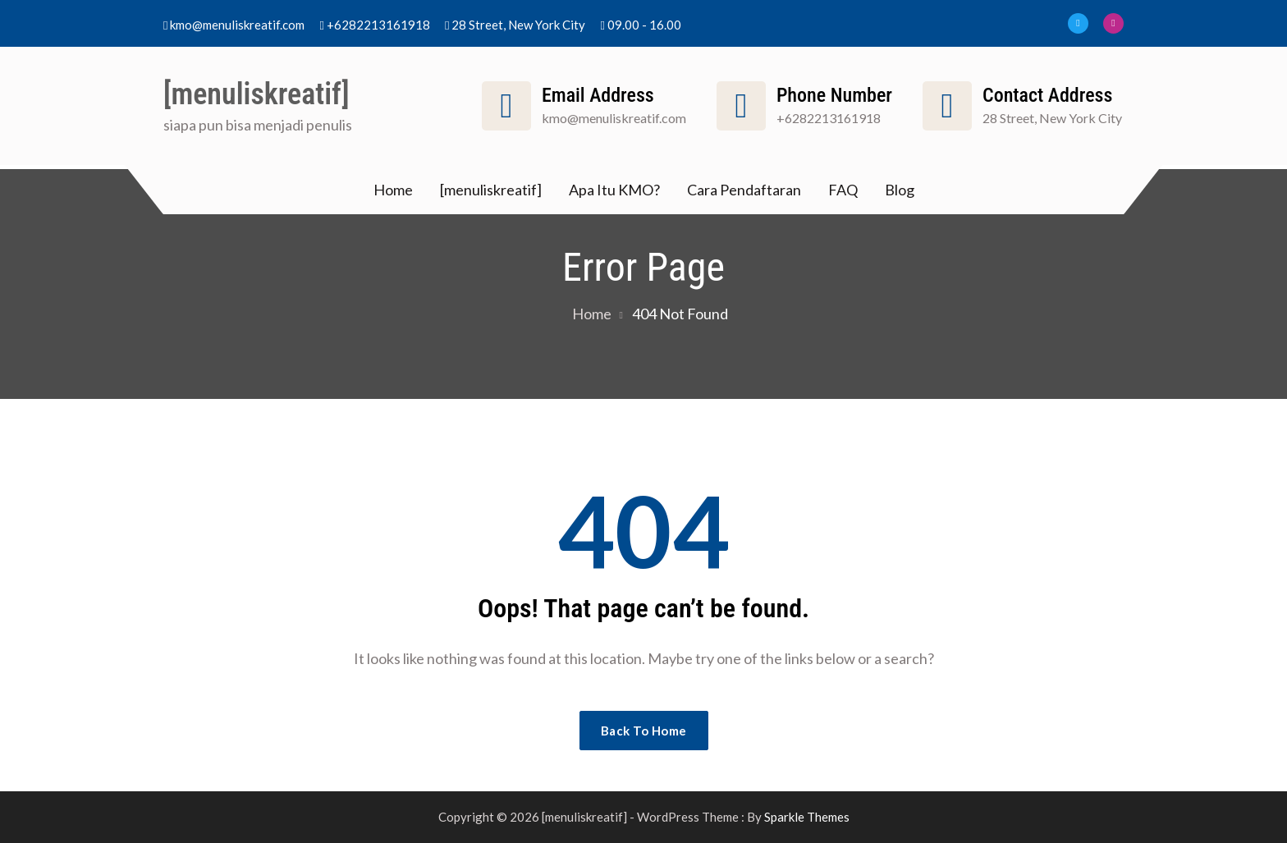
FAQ (843, 190)
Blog (899, 190)
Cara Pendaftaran (744, 190)
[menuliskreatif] (256, 94)
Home (393, 190)
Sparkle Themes (807, 816)
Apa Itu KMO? (614, 190)
